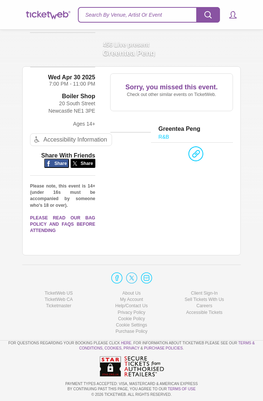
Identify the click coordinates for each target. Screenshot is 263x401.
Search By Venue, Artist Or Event (123, 15)
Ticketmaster (58, 306)
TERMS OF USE (181, 389)
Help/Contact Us (131, 306)
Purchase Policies (163, 349)
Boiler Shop (78, 105)
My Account (131, 299)
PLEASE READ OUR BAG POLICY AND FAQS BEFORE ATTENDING (62, 233)
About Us (131, 293)
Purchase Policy (131, 331)
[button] (229, 14)
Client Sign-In (204, 293)
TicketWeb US (59, 293)
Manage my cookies (131, 325)
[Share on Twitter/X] (82, 171)
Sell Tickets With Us (204, 299)
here (126, 343)
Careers (204, 306)
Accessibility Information (69, 148)
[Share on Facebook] (56, 171)
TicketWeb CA (59, 299)
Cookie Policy (131, 318)
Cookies (113, 349)
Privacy (131, 349)
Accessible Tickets (204, 312)
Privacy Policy (131, 312)
